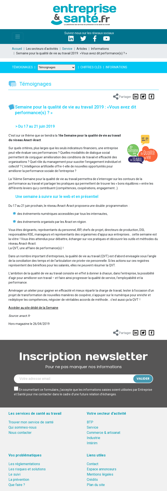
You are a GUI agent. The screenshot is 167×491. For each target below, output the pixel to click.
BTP (90, 422)
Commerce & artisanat (103, 433)
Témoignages (22, 67)
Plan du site (96, 485)
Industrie (93, 438)
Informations (116, 67)
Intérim (92, 443)
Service (67, 48)
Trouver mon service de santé (30, 422)
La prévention (18, 480)
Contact (92, 464)
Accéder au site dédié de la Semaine (33, 307)
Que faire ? (16, 485)
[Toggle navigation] (17, 36)
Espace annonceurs (101, 469)
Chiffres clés (91, 67)
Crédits (92, 480)
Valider (143, 378)
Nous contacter (20, 433)
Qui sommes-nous (22, 427)
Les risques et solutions (27, 469)
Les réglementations (24, 464)
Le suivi (14, 474)
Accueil (17, 48)
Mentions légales (100, 474)
